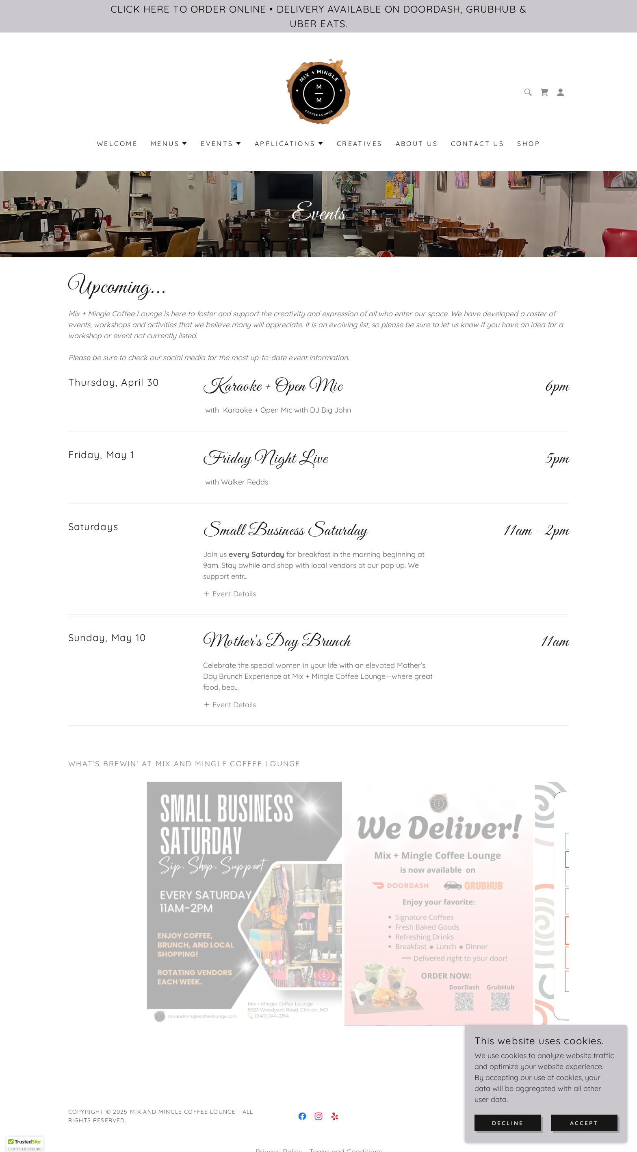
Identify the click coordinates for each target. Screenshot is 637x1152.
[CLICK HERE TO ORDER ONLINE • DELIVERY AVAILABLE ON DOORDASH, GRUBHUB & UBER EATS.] (318, 16)
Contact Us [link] (477, 143)
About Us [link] (417, 143)
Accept (584, 1122)
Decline (508, 1122)
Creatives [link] (360, 143)
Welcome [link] (117, 143)
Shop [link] (528, 143)
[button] (560, 92)
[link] (318, 91)
